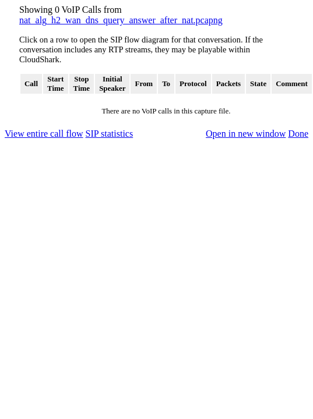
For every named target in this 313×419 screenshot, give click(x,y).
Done (298, 134)
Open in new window (246, 134)
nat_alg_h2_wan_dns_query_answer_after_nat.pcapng (121, 20)
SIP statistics (109, 134)
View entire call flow (44, 134)
